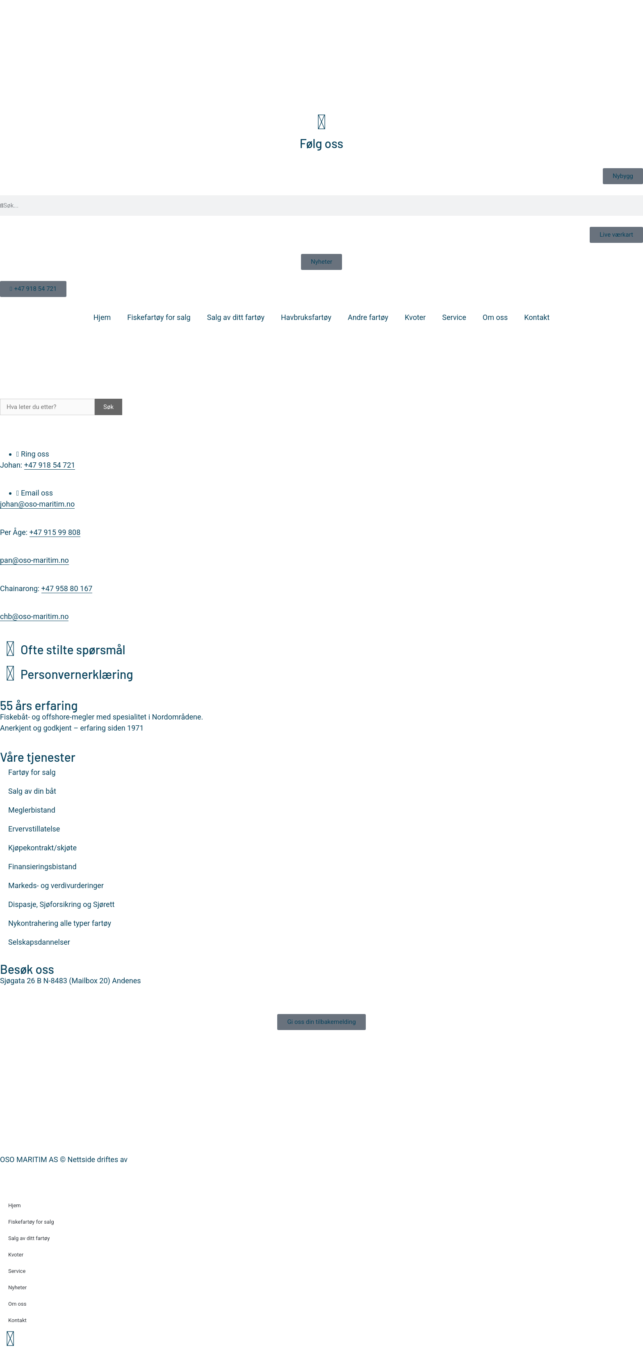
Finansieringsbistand (42, 866)
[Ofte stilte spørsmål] (10, 649)
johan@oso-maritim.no (37, 504)
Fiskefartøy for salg (158, 317)
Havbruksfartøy (306, 317)
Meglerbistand (31, 810)
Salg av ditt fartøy (235, 317)
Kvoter (415, 317)
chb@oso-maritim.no (34, 616)
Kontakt (537, 317)
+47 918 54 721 (49, 465)
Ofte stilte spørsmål (73, 649)
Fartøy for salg (32, 772)
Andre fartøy (368, 317)
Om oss (495, 317)
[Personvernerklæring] (10, 673)
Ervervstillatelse (34, 829)
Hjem (102, 317)
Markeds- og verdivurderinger (56, 885)
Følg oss (321, 143)
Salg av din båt (32, 791)
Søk (108, 407)
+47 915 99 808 (55, 532)
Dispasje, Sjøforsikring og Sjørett (61, 904)
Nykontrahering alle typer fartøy (59, 923)
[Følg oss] (321, 122)
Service (454, 317)
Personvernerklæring (77, 674)
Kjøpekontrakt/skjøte (42, 847)
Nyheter (17, 1287)
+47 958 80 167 (67, 588)
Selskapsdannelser (39, 942)
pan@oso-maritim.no (34, 560)
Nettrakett (146, 1159)
